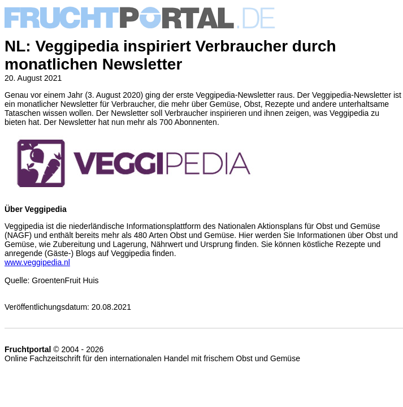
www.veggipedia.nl (37, 262)
